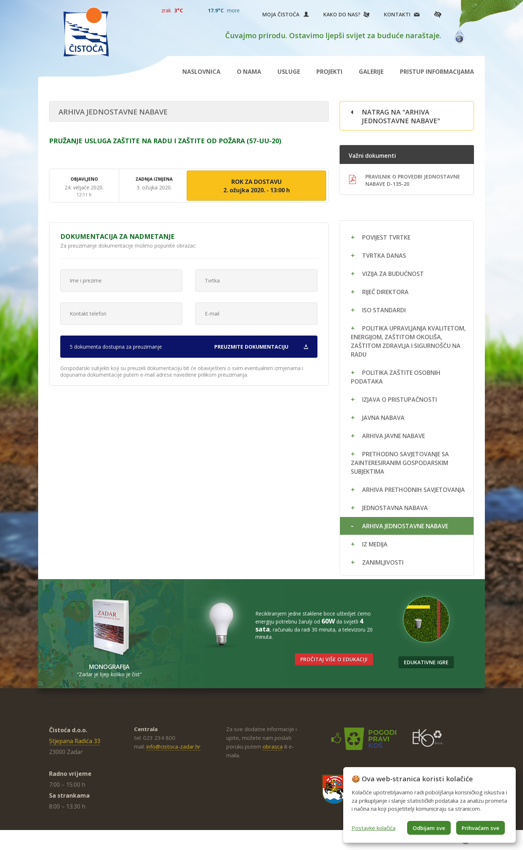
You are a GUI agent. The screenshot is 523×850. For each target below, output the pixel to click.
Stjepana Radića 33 (74, 741)
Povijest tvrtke (386, 237)
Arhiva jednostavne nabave (405, 526)
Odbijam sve (429, 827)
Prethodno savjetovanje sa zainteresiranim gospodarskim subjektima (400, 463)
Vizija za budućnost (393, 274)
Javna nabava (383, 418)
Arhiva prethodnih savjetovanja (413, 490)
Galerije (371, 72)
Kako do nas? (341, 14)
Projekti (329, 72)
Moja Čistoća (285, 14)
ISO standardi (384, 310)
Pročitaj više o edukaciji (334, 659)
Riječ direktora (385, 292)
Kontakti (397, 14)
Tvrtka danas (384, 256)
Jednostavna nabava (395, 508)
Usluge (288, 72)
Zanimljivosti (383, 562)
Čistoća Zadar (86, 31)
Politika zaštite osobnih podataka (396, 377)
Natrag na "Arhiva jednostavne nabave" (401, 116)
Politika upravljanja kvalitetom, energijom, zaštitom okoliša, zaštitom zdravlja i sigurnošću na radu (408, 341)
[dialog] (429, 805)
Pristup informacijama (437, 72)
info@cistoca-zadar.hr (173, 746)
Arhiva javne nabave (393, 436)
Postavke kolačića (374, 827)
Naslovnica (201, 72)
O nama (249, 72)
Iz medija (375, 544)
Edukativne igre (426, 662)
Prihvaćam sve (480, 827)
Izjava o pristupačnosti (399, 400)
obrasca (273, 746)
